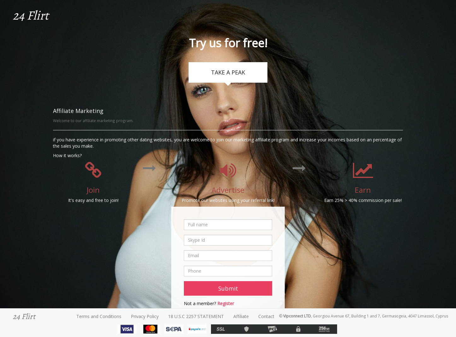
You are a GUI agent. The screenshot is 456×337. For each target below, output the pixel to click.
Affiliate (241, 316)
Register (225, 303)
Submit (228, 288)
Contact (266, 316)
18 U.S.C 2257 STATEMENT (196, 316)
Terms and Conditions (98, 316)
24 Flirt (31, 15)
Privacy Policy (145, 316)
